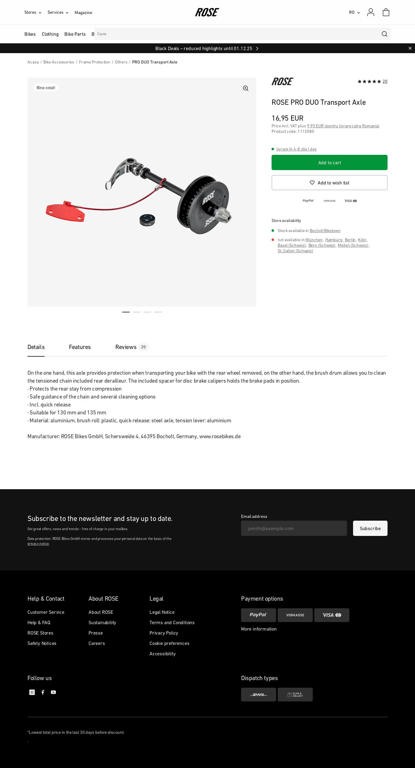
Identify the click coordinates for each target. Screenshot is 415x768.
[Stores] (36, 12)
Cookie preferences (169, 643)
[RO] (354, 12)
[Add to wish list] (330, 182)
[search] (385, 34)
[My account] (370, 12)
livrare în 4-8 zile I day (296, 149)
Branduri (157, 34)
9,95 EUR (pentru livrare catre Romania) (343, 125)
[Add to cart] (330, 162)
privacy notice (38, 543)
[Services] (61, 12)
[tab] (42, 347)
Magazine (83, 12)
